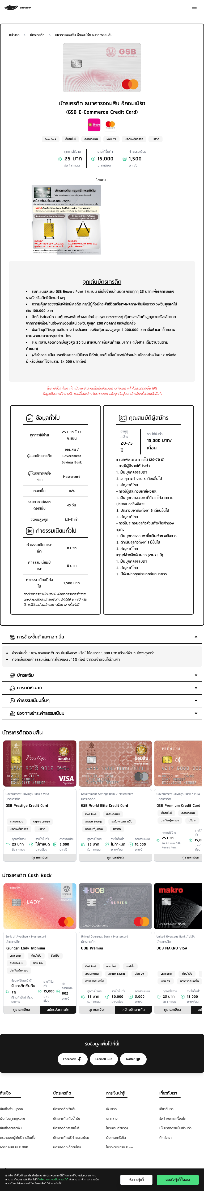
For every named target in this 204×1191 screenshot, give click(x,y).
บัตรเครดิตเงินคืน (64, 1109)
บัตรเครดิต (62, 1093)
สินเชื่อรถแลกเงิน (11, 1128)
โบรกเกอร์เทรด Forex (119, 1147)
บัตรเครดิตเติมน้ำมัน (66, 1119)
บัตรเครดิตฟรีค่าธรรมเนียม (71, 1138)
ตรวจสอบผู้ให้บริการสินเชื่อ (18, 1138)
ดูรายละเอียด (40, 857)
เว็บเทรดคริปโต (116, 1138)
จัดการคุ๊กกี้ (136, 1180)
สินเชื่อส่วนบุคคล (11, 1109)
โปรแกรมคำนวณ (117, 1128)
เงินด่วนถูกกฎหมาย (12, 1119)
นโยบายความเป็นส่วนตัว (175, 1128)
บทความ (111, 1119)
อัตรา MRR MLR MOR (14, 1147)
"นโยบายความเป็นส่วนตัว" (53, 1179)
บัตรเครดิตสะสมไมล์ (66, 1128)
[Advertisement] (137, 218)
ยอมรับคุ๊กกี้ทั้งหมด (177, 1180)
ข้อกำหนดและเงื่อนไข (172, 1119)
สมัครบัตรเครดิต (58, 1010)
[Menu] (194, 7)
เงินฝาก (111, 1109)
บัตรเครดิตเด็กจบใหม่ (67, 1147)
